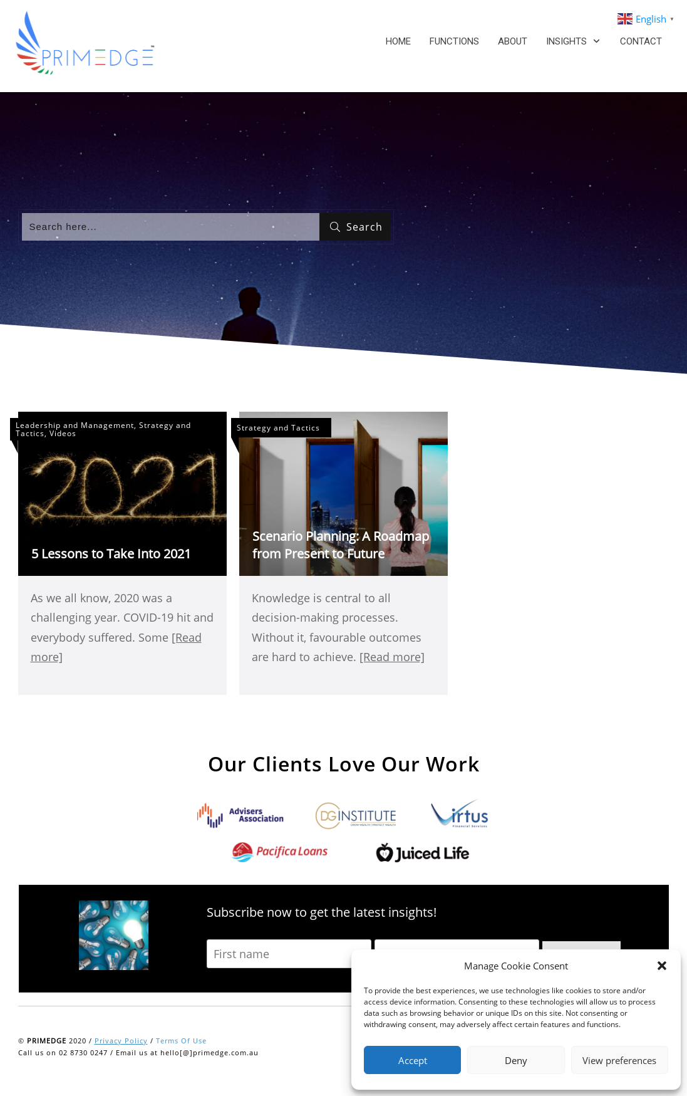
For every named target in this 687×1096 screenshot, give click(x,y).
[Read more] (392, 656)
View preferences (619, 1060)
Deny (516, 1060)
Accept (412, 1060)
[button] (662, 965)
